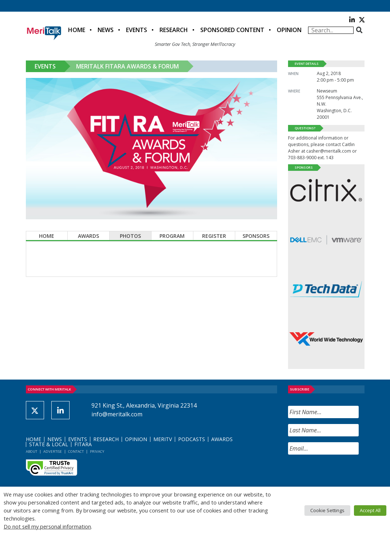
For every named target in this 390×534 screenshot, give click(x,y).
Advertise (52, 451)
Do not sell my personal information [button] (47, 526)
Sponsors (256, 235)
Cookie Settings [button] (327, 510)
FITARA (83, 444)
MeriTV (162, 439)
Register (214, 235)
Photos (130, 235)
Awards (88, 235)
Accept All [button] (370, 510)
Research (173, 30)
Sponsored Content (232, 30)
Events (136, 30)
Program (172, 235)
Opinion (289, 30)
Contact (76, 451)
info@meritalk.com (116, 414)
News (106, 30)
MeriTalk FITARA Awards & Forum (127, 66)
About (31, 451)
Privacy (97, 451)
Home (76, 30)
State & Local (48, 444)
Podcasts (191, 439)
